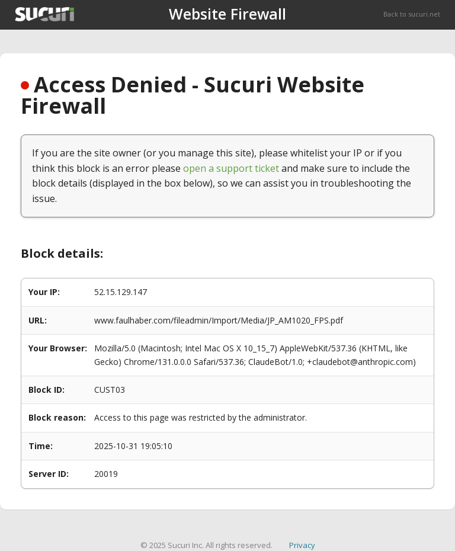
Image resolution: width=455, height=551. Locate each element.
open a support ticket (231, 168)
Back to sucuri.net (411, 13)
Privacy (302, 545)
